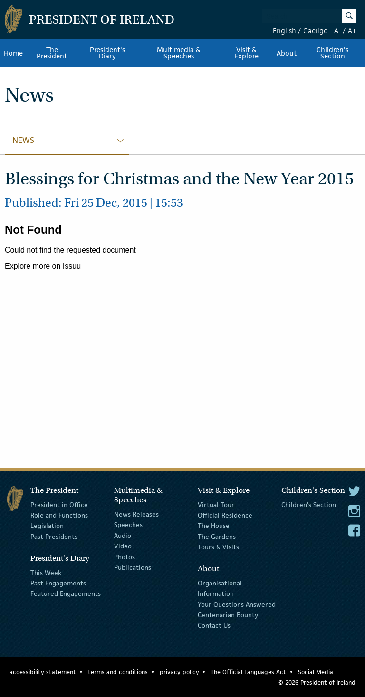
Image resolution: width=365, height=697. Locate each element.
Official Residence (225, 515)
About (287, 53)
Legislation (47, 525)
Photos (124, 556)
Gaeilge (315, 30)
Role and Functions (59, 515)
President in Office (59, 504)
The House (214, 525)
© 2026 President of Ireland (316, 682)
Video (123, 546)
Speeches (128, 524)
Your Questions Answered (237, 604)
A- (337, 30)
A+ (352, 30)
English (284, 30)
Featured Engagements (65, 593)
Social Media (315, 672)
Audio (122, 535)
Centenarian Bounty (228, 615)
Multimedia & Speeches (179, 53)
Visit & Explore (246, 53)
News (23, 140)
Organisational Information (220, 588)
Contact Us (214, 625)
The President (52, 53)
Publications (132, 567)
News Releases (136, 514)
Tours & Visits (218, 547)
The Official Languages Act (248, 672)
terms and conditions (118, 672)
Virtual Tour (216, 504)
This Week (45, 572)
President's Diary (107, 53)
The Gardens (217, 536)
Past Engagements (58, 583)
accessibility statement (43, 672)
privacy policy (179, 672)
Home (13, 53)
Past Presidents (53, 536)
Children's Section (308, 504)
